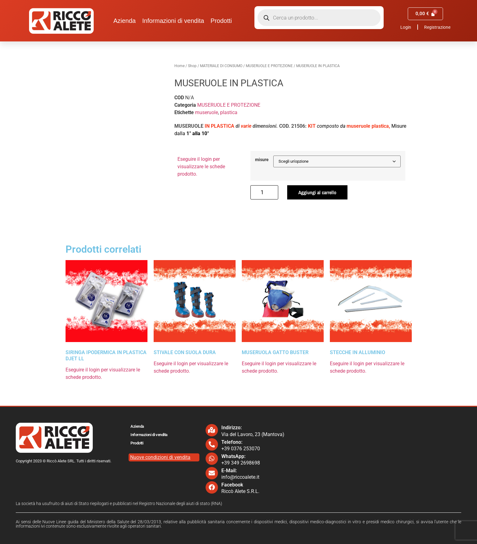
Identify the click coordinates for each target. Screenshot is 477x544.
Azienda (124, 20)
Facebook (232, 485)
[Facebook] (212, 487)
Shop (192, 66)
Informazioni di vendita (173, 20)
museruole (206, 112)
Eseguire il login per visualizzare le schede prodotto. (201, 166)
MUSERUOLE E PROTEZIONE (269, 66)
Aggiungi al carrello (317, 192)
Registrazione (437, 27)
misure (262, 160)
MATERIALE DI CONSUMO (221, 66)
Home (179, 66)
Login (405, 27)
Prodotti (221, 20)
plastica (228, 112)
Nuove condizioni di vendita (160, 457)
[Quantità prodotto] (264, 192)
